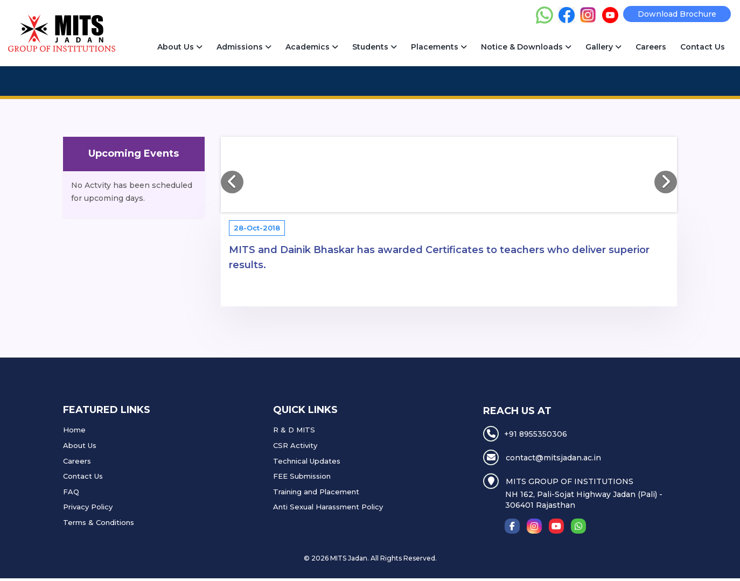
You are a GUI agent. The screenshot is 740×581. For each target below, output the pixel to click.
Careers (651, 47)
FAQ (71, 491)
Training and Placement (316, 491)
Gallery (603, 47)
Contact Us (702, 47)
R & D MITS (294, 429)
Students (374, 47)
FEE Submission (302, 476)
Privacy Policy (88, 506)
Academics (311, 47)
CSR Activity (295, 445)
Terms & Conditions (98, 522)
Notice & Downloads (526, 47)
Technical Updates (306, 461)
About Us (180, 47)
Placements (439, 47)
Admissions (244, 47)
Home (74, 429)
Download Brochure (677, 14)
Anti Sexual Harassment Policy (328, 506)
